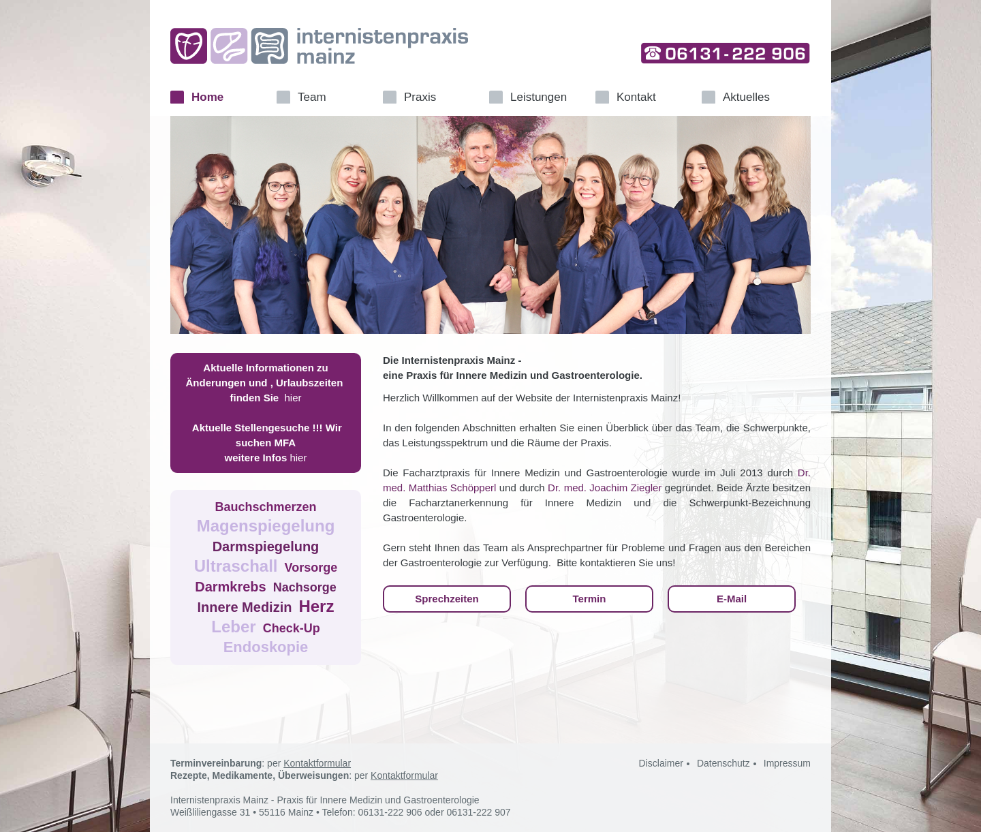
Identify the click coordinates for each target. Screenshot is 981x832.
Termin (589, 598)
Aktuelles (746, 97)
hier (293, 397)
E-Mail (732, 598)
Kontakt (636, 97)
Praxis (420, 97)
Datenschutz (723, 763)
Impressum (787, 763)
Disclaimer (661, 763)
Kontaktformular (317, 763)
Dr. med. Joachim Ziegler (604, 487)
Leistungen (538, 97)
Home (207, 97)
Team (312, 97)
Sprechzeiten (446, 598)
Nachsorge (305, 587)
